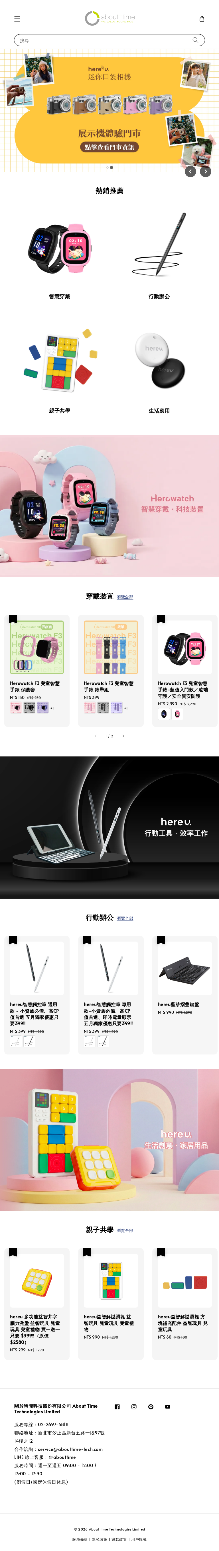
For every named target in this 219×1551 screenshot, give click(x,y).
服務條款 (80, 1539)
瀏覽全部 (125, 596)
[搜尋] (195, 40)
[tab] (107, 167)
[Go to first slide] (205, 171)
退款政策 (119, 1539)
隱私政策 (100, 1539)
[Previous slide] (190, 171)
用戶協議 (139, 1539)
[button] (17, 19)
